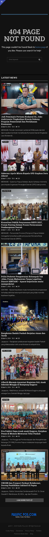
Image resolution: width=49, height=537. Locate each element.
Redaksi (38, 531)
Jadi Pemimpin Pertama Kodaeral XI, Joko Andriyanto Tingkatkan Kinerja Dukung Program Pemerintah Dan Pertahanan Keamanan (21, 120)
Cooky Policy (10, 531)
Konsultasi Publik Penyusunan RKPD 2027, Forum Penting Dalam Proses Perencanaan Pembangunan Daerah (21, 225)
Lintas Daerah (6, 85)
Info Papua (6, 399)
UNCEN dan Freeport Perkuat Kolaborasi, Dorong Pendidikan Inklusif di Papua (21, 484)
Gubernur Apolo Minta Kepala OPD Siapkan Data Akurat (24, 174)
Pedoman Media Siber (21, 534)
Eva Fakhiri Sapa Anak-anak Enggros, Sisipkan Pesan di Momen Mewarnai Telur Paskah (24, 432)
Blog (31, 534)
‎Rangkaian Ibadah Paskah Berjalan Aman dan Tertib (23, 334)
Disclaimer (19, 531)
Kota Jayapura (7, 350)
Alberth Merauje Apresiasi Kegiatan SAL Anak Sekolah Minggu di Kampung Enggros (23, 383)
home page (40, 47)
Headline (5, 141)
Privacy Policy (29, 531)
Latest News (9, 77)
